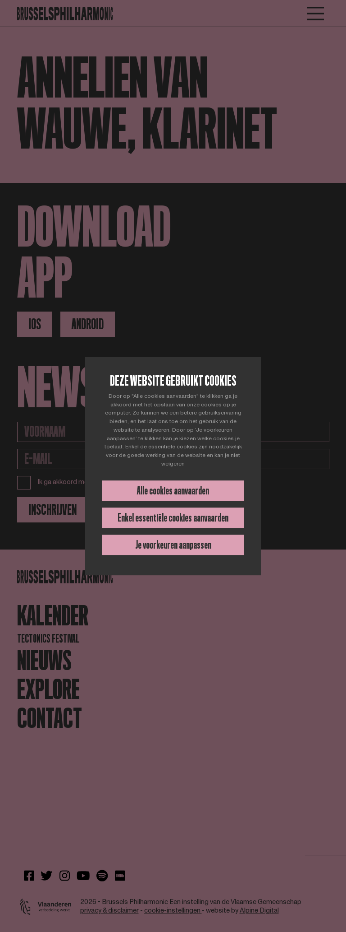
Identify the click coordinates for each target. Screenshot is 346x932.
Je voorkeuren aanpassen (173, 545)
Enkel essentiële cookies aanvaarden (173, 518)
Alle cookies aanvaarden (173, 491)
